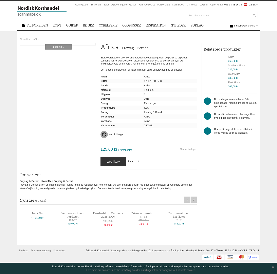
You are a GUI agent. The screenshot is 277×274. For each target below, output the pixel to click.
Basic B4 (40, 213)
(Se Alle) (40, 200)
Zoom (57, 44)
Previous (187, 200)
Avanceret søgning (41, 250)
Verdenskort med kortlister (76, 215)
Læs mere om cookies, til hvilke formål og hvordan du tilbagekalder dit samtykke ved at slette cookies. (141, 270)
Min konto (191, 4)
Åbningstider (82, 4)
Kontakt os (178, 4)
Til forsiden (25, 39)
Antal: (131, 161)
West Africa (234, 74)
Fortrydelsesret (146, 4)
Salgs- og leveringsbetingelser (119, 4)
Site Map (23, 250)
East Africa (234, 82)
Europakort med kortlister (182, 215)
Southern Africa (236, 65)
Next (194, 200)
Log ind (203, 4)
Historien (96, 4)
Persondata (163, 4)
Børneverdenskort (147, 213)
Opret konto (216, 4)
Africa (231, 57)
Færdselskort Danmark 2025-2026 (112, 215)
